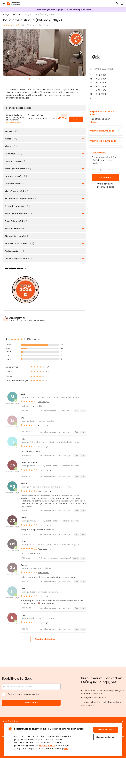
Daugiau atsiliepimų (45, 639)
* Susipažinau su (105, 212)
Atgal (7, 14)
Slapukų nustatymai (105, 737)
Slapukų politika (47, 745)
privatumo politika (105, 213)
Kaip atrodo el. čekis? (103, 143)
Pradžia (16, 14)
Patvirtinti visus (105, 730)
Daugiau (28, 506)
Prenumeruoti (105, 203)
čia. (66, 748)
